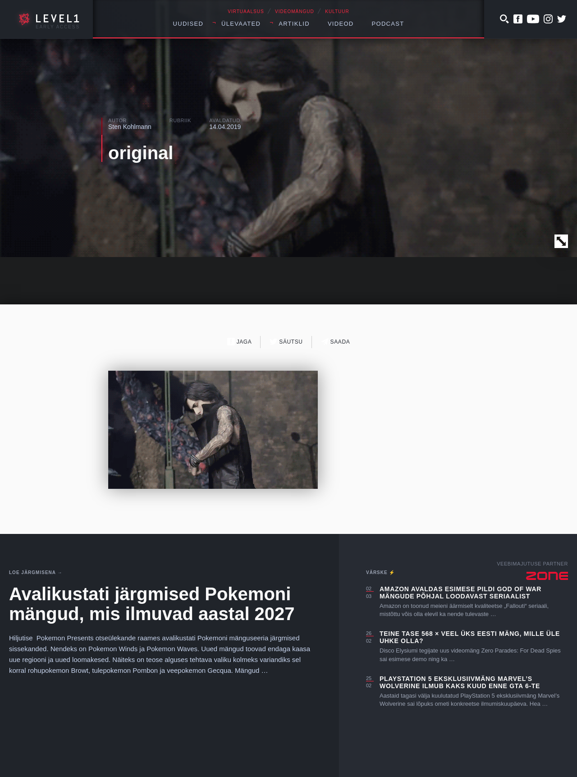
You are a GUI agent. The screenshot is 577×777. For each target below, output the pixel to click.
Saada (335, 341)
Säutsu (286, 341)
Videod (341, 23)
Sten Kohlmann (129, 126)
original (140, 153)
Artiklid (294, 23)
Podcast (388, 23)
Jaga (239, 341)
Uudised (188, 23)
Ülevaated (241, 23)
